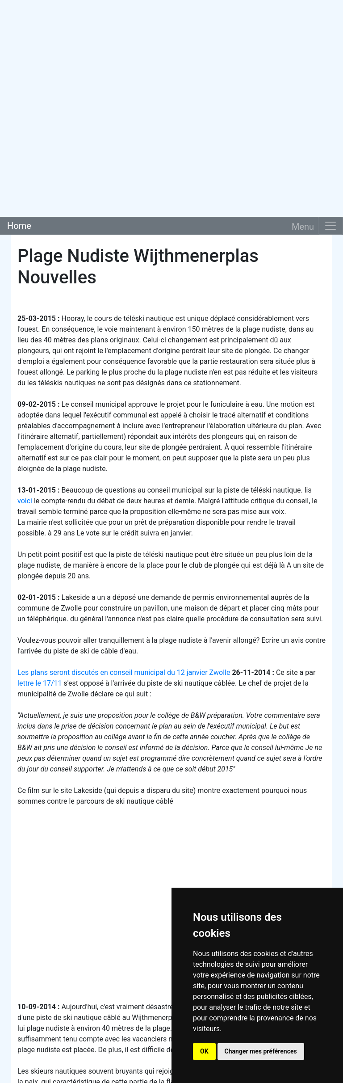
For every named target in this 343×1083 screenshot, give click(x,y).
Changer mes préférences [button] (261, 1051)
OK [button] (204, 1051)
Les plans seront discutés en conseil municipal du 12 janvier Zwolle (123, 672)
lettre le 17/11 (39, 683)
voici (24, 501)
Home (19, 225)
